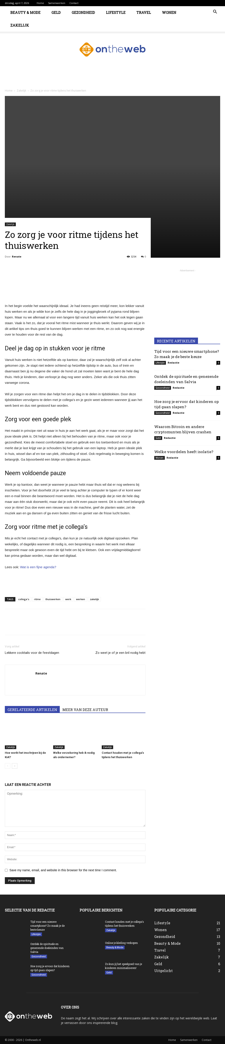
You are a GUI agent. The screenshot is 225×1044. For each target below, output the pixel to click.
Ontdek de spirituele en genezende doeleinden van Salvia (186, 379)
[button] (215, 12)
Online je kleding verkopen (121, 943)
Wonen (169, 12)
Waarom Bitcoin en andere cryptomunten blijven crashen (182, 429)
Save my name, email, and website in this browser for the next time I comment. (63, 870)
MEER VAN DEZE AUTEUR (85, 709)
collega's (23, 599)
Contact (73, 3)
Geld (56, 12)
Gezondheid (83, 12)
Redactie (173, 362)
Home (40, 3)
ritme (37, 599)
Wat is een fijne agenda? (38, 567)
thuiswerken (52, 599)
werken (80, 599)
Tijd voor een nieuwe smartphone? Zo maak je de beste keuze (186, 354)
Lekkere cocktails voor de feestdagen (32, 653)
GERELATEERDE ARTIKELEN (32, 709)
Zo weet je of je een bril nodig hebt (120, 653)
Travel (143, 12)
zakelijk (94, 599)
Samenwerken (56, 3)
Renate (16, 256)
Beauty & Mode (25, 12)
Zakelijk (19, 25)
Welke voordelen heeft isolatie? (183, 451)
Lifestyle (115, 12)
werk (68, 599)
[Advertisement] (112, 78)
